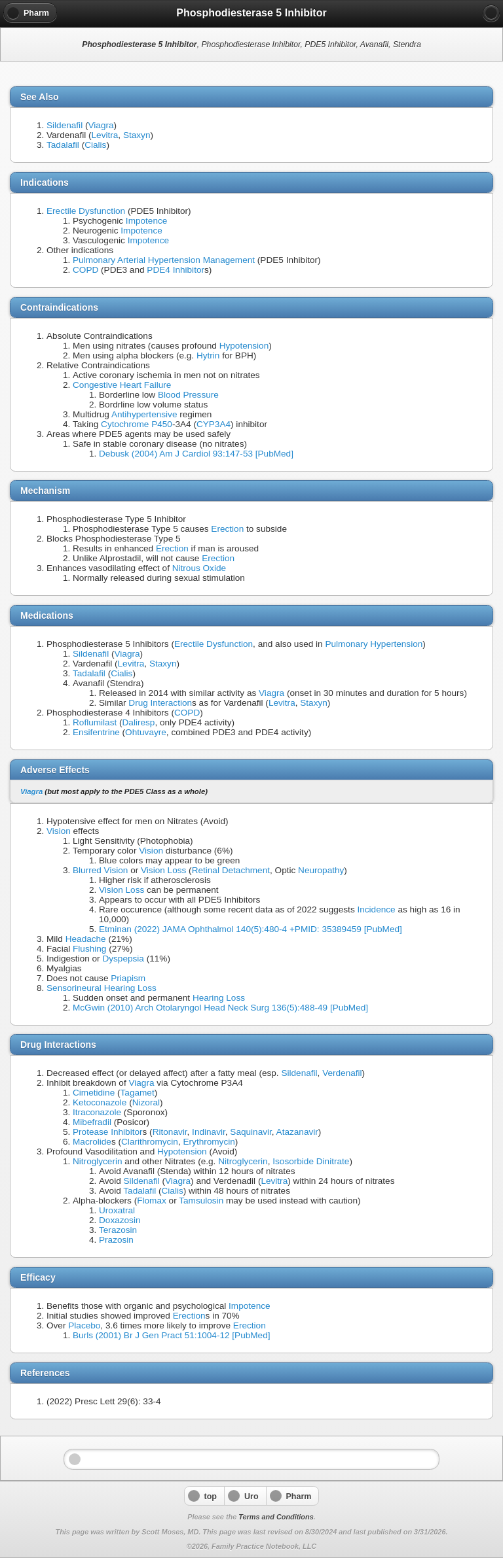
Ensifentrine (96, 732)
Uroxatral (117, 1210)
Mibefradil (92, 1122)
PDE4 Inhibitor (175, 270)
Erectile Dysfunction (86, 211)
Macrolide (92, 1142)
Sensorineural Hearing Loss (102, 988)
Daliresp (138, 722)
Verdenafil (342, 1073)
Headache (85, 939)
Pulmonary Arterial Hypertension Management (164, 260)
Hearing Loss (219, 998)
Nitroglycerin (97, 1161)
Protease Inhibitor (108, 1132)
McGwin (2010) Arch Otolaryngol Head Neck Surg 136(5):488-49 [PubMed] (220, 1008)
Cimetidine (94, 1093)
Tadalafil (63, 145)
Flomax (151, 1200)
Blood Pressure (188, 395)
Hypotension (244, 346)
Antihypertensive (144, 414)
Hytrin (208, 355)
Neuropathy (321, 870)
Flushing (89, 949)
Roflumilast (95, 722)
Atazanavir (297, 1132)
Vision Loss (163, 870)
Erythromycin (208, 1142)
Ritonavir (170, 1132)
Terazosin (118, 1230)
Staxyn (137, 135)
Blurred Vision (100, 870)
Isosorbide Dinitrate (310, 1161)
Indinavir (208, 1132)
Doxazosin (119, 1220)
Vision (59, 831)
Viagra (100, 125)
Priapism (128, 978)
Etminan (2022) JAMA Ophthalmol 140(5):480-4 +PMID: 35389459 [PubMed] (250, 929)
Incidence (376, 909)
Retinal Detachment (231, 870)
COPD (85, 270)
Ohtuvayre (145, 732)
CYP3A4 (213, 424)
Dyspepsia (122, 958)
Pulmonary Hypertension (373, 644)
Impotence (146, 221)
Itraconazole (97, 1112)
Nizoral (146, 1102)
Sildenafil (65, 125)
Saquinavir (250, 1132)
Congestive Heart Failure (122, 385)
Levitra (105, 135)
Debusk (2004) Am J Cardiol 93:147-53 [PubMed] (196, 454)
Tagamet (138, 1093)
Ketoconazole (99, 1102)
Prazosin (116, 1240)
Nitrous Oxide (199, 568)
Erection (227, 529)
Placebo (84, 1325)
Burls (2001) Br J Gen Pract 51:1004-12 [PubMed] (171, 1335)
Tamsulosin (201, 1200)
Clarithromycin (149, 1142)
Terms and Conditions (275, 1517)
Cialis (95, 145)
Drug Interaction (160, 703)
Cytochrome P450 (136, 424)
